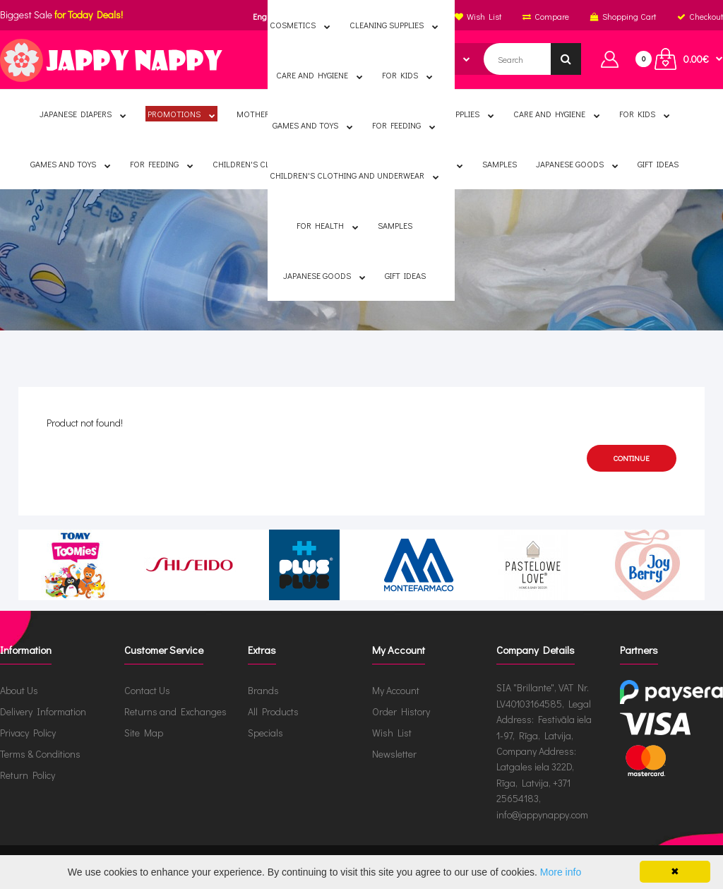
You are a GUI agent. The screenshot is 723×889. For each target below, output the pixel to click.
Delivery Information (43, 711)
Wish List (392, 732)
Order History (401, 711)
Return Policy (27, 775)
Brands (263, 690)
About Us (19, 690)
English (266, 16)
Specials (265, 732)
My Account (395, 690)
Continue (632, 458)
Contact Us (147, 690)
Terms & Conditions (40, 753)
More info (560, 872)
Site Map (143, 732)
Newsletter (394, 753)
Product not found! (372, 263)
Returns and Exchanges (175, 711)
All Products (273, 711)
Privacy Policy (28, 732)
